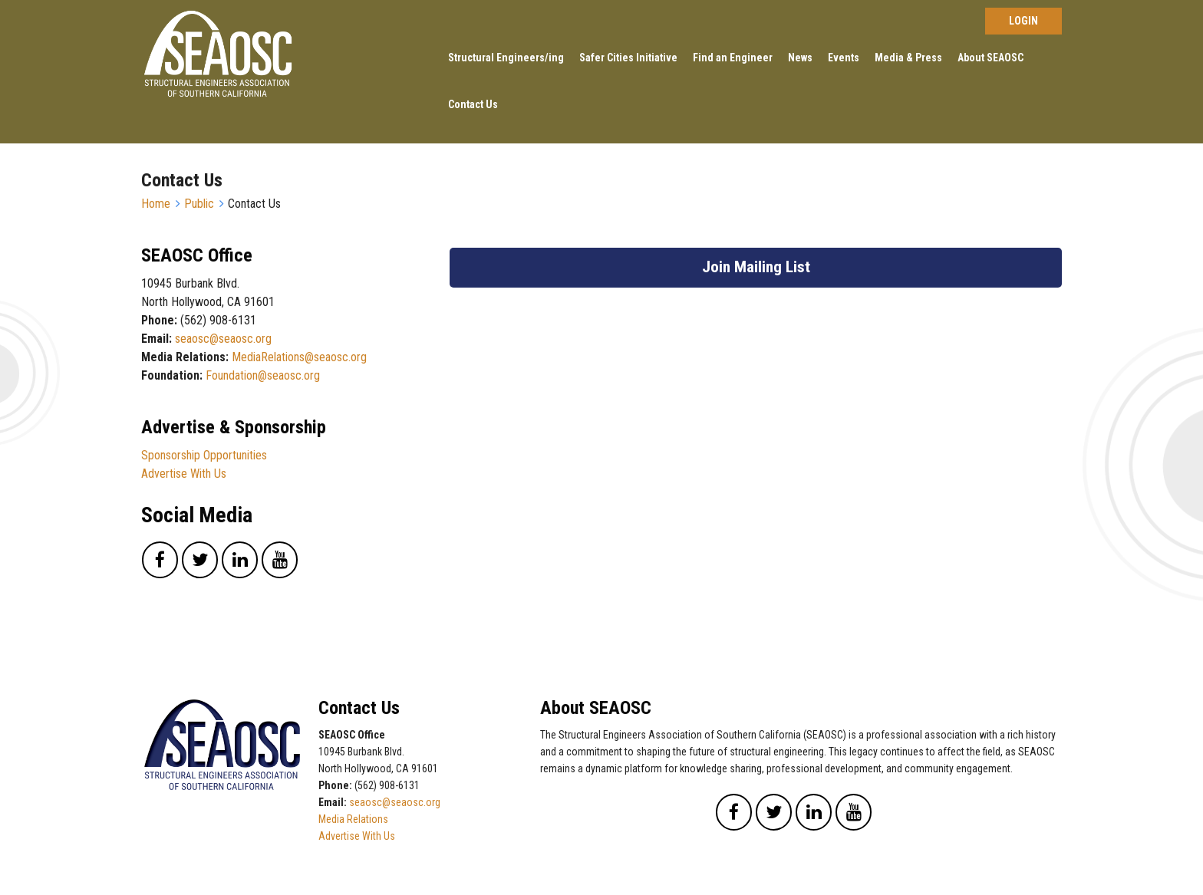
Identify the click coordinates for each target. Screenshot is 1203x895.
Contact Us (473, 104)
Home (155, 203)
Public (199, 203)
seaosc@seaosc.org (223, 338)
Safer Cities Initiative (628, 57)
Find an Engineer (733, 57)
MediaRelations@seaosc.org (299, 357)
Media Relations (353, 819)
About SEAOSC (990, 57)
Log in (1023, 21)
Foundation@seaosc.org (263, 375)
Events (843, 57)
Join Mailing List (756, 267)
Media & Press (908, 57)
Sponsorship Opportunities (204, 455)
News (800, 57)
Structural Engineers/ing (506, 57)
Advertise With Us (183, 473)
